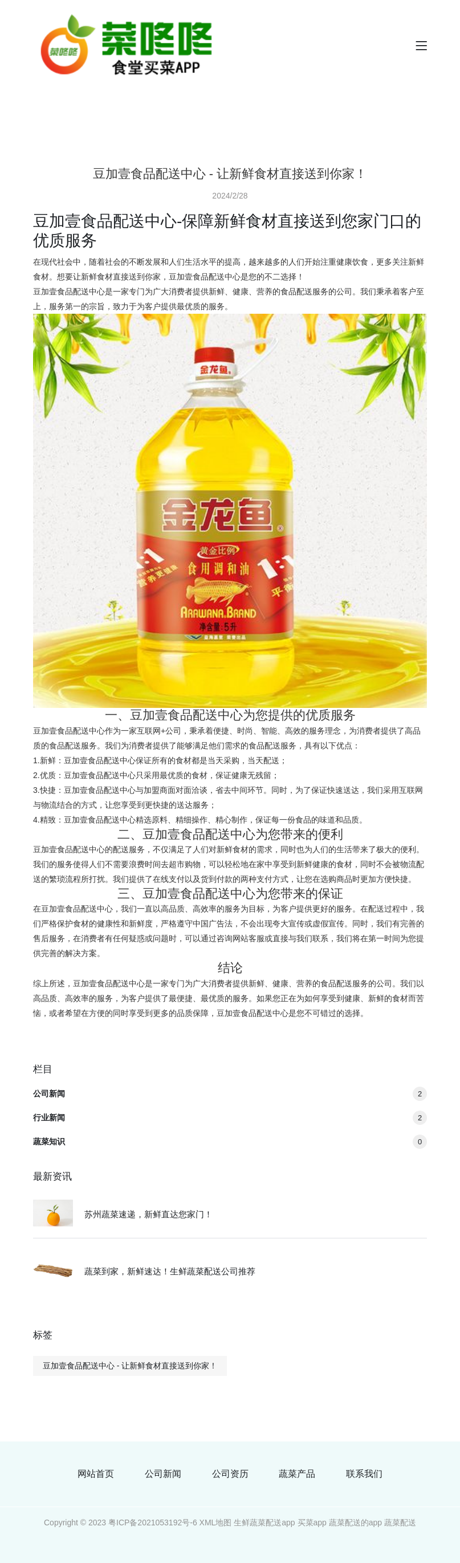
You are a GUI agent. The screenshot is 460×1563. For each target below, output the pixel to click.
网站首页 (96, 1474)
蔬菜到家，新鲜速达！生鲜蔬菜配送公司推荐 (169, 1271)
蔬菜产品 (297, 1474)
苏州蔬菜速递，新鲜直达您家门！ (148, 1214)
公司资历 (230, 1474)
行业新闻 (230, 1117)
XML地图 (216, 1522)
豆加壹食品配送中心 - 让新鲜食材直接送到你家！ (130, 1365)
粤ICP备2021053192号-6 (152, 1522)
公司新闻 (230, 1093)
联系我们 (364, 1474)
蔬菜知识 (230, 1141)
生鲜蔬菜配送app (264, 1522)
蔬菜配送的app (355, 1522)
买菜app (312, 1522)
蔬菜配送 (400, 1522)
